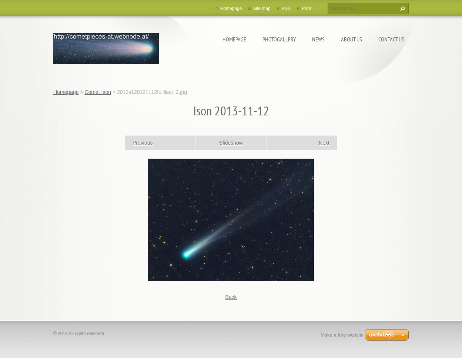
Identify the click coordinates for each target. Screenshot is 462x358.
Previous (143, 143)
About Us (351, 39)
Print (306, 8)
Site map (261, 8)
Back (231, 297)
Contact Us (391, 39)
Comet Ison (97, 92)
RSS (286, 8)
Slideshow (231, 143)
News (318, 39)
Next (324, 143)
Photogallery (279, 39)
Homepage (234, 39)
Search (401, 8)
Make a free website (342, 335)
